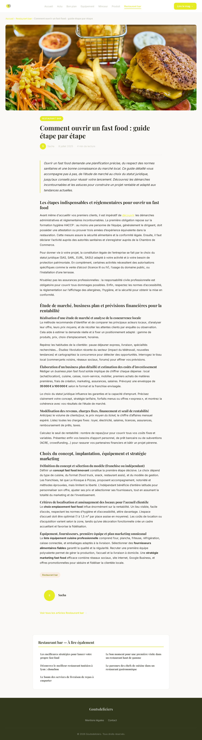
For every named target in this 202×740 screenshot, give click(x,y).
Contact (112, 720)
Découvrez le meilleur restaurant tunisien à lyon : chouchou (66, 667)
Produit (116, 6)
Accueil (48, 6)
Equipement (87, 6)
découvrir (128, 215)
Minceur (103, 6)
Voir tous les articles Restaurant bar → (63, 612)
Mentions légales (94, 720)
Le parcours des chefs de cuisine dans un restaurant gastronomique (130, 667)
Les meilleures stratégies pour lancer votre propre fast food (66, 655)
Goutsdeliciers (101, 709)
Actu (59, 6)
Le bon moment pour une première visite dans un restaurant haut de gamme (133, 655)
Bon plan (71, 6)
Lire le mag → (185, 6)
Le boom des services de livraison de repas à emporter (67, 678)
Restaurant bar (132, 6)
